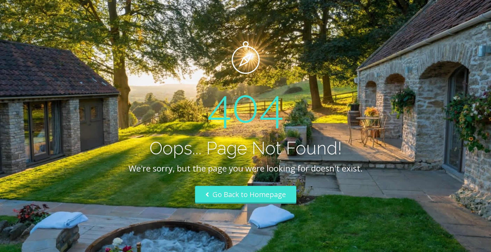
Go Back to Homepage (245, 194)
